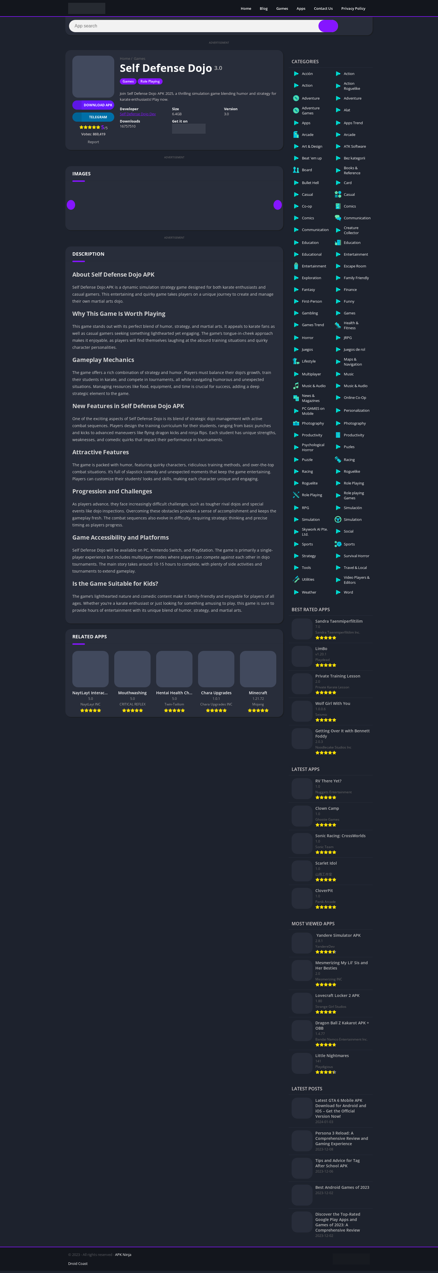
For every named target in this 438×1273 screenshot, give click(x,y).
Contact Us (323, 8)
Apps (301, 8)
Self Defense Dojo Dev (138, 116)
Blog (264, 8)
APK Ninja (123, 1256)
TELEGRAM (89, 119)
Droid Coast (78, 1265)
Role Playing (150, 83)
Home (246, 8)
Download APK (92, 107)
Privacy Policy (353, 8)
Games (282, 8)
